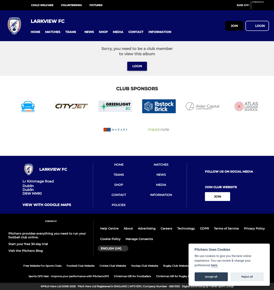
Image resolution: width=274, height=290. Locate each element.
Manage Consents (139, 239)
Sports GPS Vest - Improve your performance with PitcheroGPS (69, 276)
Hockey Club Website (144, 265)
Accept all (211, 276)
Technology (186, 228)
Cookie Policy (110, 239)
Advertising (147, 228)
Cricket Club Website (113, 265)
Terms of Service (226, 228)
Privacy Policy (254, 228)
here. (214, 265)
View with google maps (46, 204)
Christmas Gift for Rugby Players (176, 276)
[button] (35, 32)
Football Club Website (80, 265)
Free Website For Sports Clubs (42, 265)
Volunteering (71, 5)
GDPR (204, 228)
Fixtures (95, 5)
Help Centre (109, 228)
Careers (166, 228)
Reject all (247, 276)
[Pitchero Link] (260, 6)
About (128, 228)
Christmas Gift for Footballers (132, 276)
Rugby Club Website (176, 265)
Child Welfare (42, 5)
